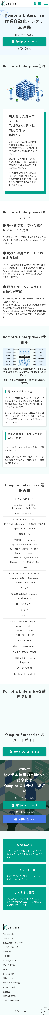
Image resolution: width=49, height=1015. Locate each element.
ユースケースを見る (10, 947)
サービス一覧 (8, 938)
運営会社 (6, 991)
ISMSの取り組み (9, 996)
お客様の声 (7, 951)
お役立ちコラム (9, 965)
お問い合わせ (26, 819)
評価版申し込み (9, 987)
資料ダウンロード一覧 (11, 982)
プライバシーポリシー (11, 1000)
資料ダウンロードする (26, 752)
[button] (45, 3)
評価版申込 (40, 3)
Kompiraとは (8, 934)
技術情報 (6, 956)
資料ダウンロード (35, 3)
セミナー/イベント (9, 960)
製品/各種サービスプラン (12, 942)
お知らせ (6, 969)
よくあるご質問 (8, 973)
